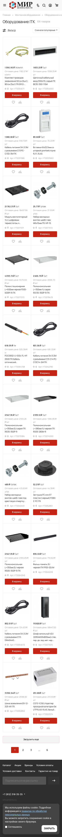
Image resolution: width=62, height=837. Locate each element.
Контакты (30, 771)
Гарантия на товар (48, 771)
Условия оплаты (44, 765)
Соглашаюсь (13, 826)
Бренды (29, 765)
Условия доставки (12, 771)
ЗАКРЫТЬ (49, 828)
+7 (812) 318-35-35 (13, 794)
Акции (18, 765)
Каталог (7, 765)
